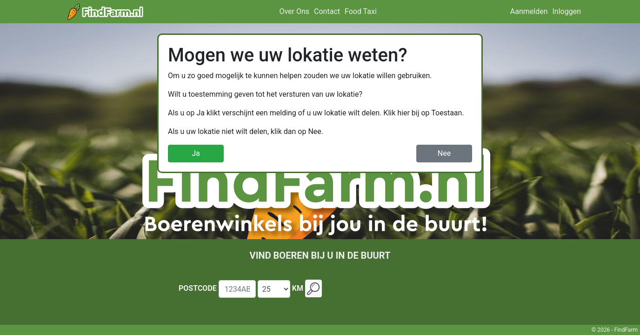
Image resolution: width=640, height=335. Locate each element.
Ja (196, 153)
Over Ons (294, 11)
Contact (327, 11)
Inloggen (567, 11)
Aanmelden (529, 11)
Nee (444, 153)
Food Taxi (361, 11)
